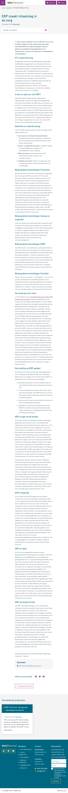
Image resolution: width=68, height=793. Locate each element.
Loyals (64, 790)
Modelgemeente (25, 765)
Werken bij (23, 768)
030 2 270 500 (42, 769)
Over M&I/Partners (26, 749)
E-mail (54, 765)
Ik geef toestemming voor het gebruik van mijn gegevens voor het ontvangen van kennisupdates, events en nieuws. (60, 773)
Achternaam (55, 761)
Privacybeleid (24, 757)
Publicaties (16, 24)
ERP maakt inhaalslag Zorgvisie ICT (29, 666)
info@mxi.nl (41, 771)
